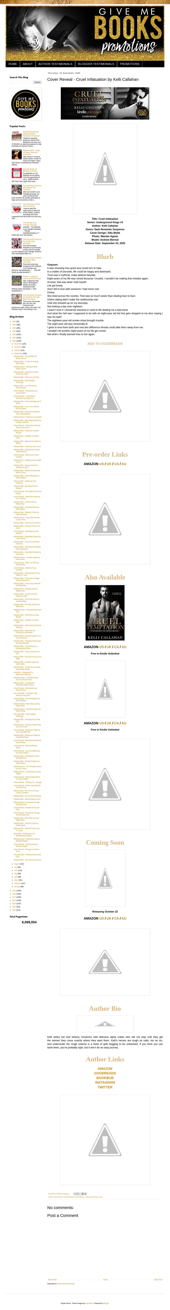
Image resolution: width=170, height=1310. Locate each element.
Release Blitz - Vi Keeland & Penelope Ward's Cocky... (24, 684)
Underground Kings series (94, 1197)
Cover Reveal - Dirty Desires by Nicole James (25, 689)
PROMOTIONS (129, 63)
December (18, 344)
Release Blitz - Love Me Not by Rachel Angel (25, 387)
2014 (14, 907)
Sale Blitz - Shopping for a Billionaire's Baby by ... (23, 673)
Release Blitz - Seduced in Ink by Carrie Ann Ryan (26, 373)
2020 (14, 341)
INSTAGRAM (105, 1082)
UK (109, 464)
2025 (14, 325)
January (17, 887)
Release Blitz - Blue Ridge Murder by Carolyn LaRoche (27, 421)
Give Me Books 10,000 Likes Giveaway (31, 205)
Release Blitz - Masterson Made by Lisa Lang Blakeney (27, 413)
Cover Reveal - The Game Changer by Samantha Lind (27, 814)
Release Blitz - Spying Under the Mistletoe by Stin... (26, 466)
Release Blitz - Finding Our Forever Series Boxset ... (27, 451)
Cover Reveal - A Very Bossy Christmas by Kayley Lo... (24, 397)
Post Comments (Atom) (66, 1284)
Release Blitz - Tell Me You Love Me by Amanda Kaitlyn (27, 668)
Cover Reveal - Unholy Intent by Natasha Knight (25, 845)
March (16, 880)
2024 (14, 328)
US (101, 464)
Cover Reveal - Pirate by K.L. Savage (27, 782)
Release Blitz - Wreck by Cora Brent (27, 523)
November (18, 347)
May (16, 874)
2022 (14, 335)
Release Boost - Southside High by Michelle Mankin (27, 840)
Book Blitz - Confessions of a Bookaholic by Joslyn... (24, 835)
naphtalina (89, 1303)
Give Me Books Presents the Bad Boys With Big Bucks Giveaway (32, 297)
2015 (14, 904)
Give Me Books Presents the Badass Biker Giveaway (32, 260)
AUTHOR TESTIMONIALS (55, 63)
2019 (14, 891)
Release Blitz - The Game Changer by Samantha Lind (27, 579)
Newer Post (52, 1280)
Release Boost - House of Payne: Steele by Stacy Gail (31, 152)
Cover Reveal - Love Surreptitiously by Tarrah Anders (27, 752)
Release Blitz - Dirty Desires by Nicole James (25, 357)
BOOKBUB (105, 1078)
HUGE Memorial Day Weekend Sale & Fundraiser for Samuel (31, 134)
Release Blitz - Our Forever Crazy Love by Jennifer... (26, 792)
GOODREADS (105, 1073)
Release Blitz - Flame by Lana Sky (26, 377)
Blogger (106, 1303)
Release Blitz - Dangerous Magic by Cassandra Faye (27, 736)
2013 (14, 910)
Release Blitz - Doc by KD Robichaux (27, 796)
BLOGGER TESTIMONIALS (96, 63)
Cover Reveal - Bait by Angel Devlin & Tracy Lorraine (27, 778)
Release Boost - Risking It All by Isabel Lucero (25, 368)
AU (123, 464)
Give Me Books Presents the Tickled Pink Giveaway (32, 241)
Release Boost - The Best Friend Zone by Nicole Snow (26, 679)
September (18, 353)
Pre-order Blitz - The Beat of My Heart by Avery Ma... (25, 694)
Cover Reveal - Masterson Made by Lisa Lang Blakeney (27, 731)
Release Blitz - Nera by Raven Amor (27, 799)
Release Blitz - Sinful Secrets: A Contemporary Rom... (25, 647)
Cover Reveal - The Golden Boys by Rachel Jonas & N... (27, 426)
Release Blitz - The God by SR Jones (27, 860)
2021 (14, 338)
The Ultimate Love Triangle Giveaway (30, 224)
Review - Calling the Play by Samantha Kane (32, 277)
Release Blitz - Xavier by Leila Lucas (27, 446)
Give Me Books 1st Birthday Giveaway (30, 170)
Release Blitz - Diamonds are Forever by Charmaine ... (24, 632)
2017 (14, 897)
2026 (14, 322)
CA (116, 464)
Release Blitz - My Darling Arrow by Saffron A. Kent (27, 574)
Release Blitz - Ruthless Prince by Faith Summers (26, 513)
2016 (14, 900)
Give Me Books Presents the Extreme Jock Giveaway (32, 188)
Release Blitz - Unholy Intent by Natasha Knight (25, 595)
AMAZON (105, 1068)
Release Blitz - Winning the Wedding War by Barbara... (27, 548)
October (17, 350)
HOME (12, 63)
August (17, 864)
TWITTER (105, 1087)
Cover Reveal (58, 1197)
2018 (14, 894)
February (17, 883)
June (16, 870)
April (16, 877)
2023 (14, 331)
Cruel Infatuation (68, 1197)
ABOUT (28, 63)
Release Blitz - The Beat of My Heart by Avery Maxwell (27, 642)
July (16, 867)
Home (105, 1280)
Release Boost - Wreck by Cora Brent (27, 417)
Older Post (158, 1280)
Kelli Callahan (79, 1197)
